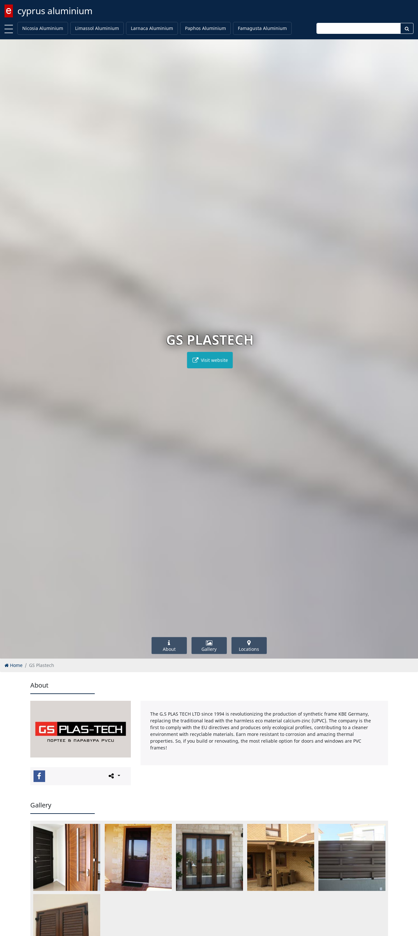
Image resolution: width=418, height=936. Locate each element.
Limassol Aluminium (97, 28)
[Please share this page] (114, 775)
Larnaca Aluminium (152, 28)
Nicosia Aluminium (42, 28)
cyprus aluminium (54, 11)
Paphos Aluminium (205, 28)
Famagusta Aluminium (262, 28)
